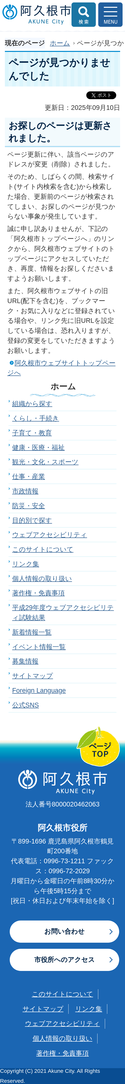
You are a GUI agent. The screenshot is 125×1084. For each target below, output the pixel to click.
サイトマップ (32, 676)
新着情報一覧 (32, 632)
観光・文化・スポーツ (45, 462)
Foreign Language (39, 690)
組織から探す (32, 403)
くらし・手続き (35, 418)
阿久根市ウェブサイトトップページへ (61, 368)
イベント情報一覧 (39, 647)
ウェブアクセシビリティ (49, 534)
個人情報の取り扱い (42, 578)
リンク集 (25, 564)
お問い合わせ (64, 931)
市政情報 (25, 491)
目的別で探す (32, 520)
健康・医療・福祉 (38, 447)
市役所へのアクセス (64, 959)
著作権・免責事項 (38, 593)
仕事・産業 (28, 476)
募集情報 (25, 661)
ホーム (60, 43)
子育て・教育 (32, 433)
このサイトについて (42, 549)
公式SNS (25, 705)
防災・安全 (28, 505)
